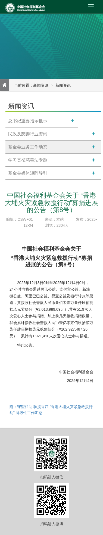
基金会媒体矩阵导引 (27, 173)
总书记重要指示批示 (27, 121)
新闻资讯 (63, 85)
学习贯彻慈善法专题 (27, 160)
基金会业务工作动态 (27, 147)
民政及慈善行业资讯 (27, 134)
